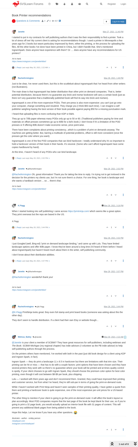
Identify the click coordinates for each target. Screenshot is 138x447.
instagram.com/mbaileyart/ (23, 415)
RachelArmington (26, 70)
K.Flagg (21, 197)
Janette (21, 24)
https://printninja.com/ (78, 203)
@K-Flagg (17, 304)
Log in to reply (118, 13)
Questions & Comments (28, 12)
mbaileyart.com (18, 413)
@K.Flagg (39, 298)
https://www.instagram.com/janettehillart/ (29, 53)
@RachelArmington (34, 161)
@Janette (37, 329)
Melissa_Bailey (24, 329)
